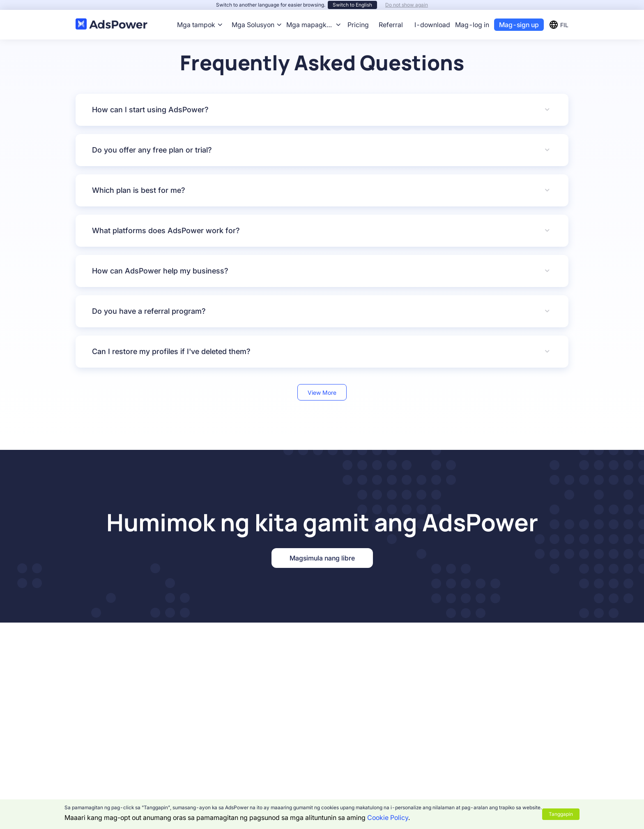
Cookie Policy (387, 817)
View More (322, 392)
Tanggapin (561, 814)
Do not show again (406, 5)
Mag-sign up (519, 25)
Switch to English (352, 5)
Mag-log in (472, 25)
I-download (432, 25)
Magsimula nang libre (322, 558)
